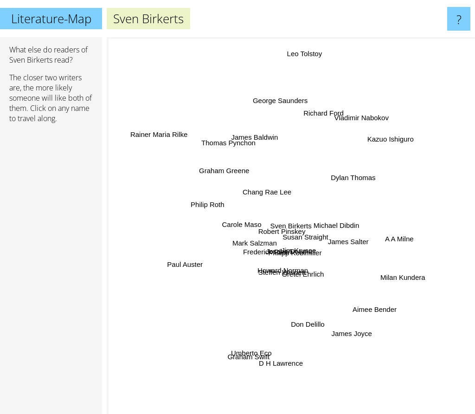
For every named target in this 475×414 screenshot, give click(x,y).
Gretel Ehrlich (303, 269)
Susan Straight (305, 235)
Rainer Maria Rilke (153, 133)
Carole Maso (242, 228)
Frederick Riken (267, 254)
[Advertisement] (51, 272)
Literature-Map (51, 18)
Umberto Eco (250, 362)
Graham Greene (210, 173)
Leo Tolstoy (309, 48)
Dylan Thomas (362, 174)
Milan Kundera (414, 278)
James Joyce (355, 346)
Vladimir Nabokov (363, 111)
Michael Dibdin (337, 223)
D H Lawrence (279, 358)
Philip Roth (199, 212)
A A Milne (394, 241)
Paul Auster (187, 263)
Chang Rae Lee (262, 185)
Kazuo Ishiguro (398, 131)
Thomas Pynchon (224, 136)
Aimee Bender (370, 315)
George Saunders (282, 100)
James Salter (345, 241)
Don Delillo (313, 328)
